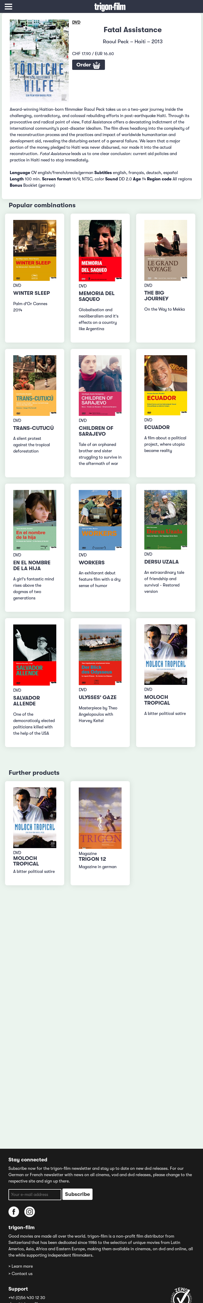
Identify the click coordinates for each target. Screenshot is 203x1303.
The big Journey (156, 296)
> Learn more (20, 1266)
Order (88, 65)
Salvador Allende (26, 701)
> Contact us (20, 1273)
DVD (76, 22)
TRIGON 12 (92, 859)
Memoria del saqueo (97, 296)
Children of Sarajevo (96, 431)
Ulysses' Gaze (98, 697)
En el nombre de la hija (31, 565)
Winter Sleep (31, 293)
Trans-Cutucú (33, 428)
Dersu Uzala (161, 562)
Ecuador (157, 427)
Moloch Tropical (157, 700)
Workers (92, 563)
